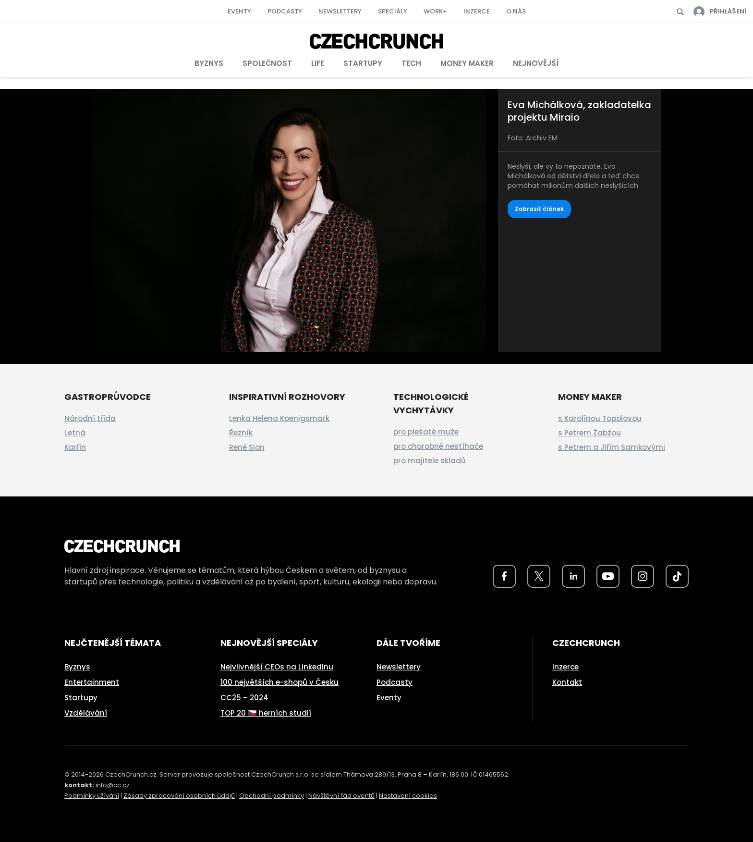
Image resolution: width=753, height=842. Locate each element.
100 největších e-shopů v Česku (279, 682)
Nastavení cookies (408, 795)
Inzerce (476, 11)
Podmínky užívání (91, 795)
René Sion (247, 447)
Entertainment (91, 682)
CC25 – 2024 (244, 698)
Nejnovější (536, 63)
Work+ (435, 11)
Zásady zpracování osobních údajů (179, 795)
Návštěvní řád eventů (341, 795)
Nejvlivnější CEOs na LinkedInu (276, 667)
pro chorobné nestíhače (438, 446)
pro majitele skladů (429, 461)
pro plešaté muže (426, 432)
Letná (74, 433)
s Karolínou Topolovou (600, 418)
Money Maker (467, 63)
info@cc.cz (113, 785)
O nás (516, 11)
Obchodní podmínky (271, 795)
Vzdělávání (85, 713)
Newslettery (340, 11)
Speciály (392, 11)
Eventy (239, 11)
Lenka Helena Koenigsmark (279, 418)
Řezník (241, 433)
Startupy (362, 63)
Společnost (267, 63)
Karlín (75, 447)
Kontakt (567, 682)
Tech (411, 63)
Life (317, 63)
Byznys (208, 63)
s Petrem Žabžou (589, 433)
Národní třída (90, 418)
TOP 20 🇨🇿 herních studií (265, 713)
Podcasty (284, 11)
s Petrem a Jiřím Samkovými (611, 447)
